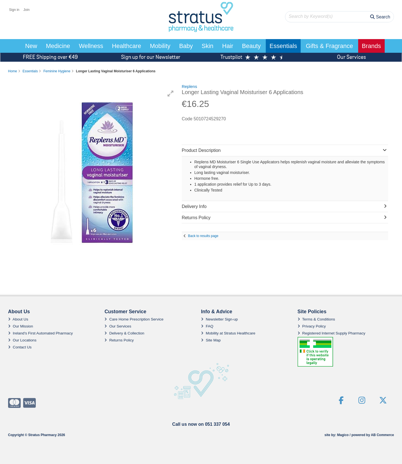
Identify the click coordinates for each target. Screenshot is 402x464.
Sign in (14, 10)
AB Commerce (382, 435)
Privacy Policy (312, 326)
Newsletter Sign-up (219, 319)
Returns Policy (119, 340)
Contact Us (20, 347)
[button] (170, 93)
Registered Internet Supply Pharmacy (331, 333)
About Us (18, 319)
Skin (207, 45)
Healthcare (126, 45)
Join (26, 10)
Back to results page (203, 236)
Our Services (117, 326)
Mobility (160, 45)
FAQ (207, 326)
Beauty (251, 45)
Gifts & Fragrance (329, 45)
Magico (343, 435)
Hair (227, 45)
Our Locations (22, 340)
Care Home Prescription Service (133, 319)
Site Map (211, 340)
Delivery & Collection (124, 333)
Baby (186, 45)
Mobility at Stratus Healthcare (228, 333)
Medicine (58, 45)
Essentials (283, 45)
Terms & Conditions (316, 319)
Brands (371, 45)
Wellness (91, 45)
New (31, 45)
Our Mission (20, 326)
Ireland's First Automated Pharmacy (40, 333)
